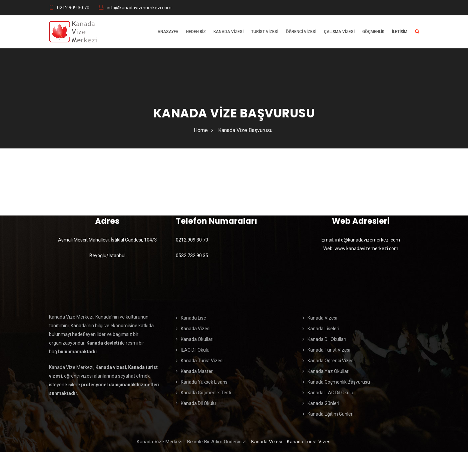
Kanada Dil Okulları (327, 339)
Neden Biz (196, 31)
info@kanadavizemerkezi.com (139, 7)
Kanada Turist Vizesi (202, 360)
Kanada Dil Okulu (198, 403)
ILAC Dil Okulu (195, 350)
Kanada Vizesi (228, 31)
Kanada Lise (193, 318)
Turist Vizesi (264, 31)
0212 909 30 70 (73, 7)
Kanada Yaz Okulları (329, 371)
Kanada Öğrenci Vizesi (331, 360)
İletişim (399, 31)
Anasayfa (167, 31)
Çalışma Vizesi (339, 31)
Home (201, 130)
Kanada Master (197, 371)
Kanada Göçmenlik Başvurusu (339, 382)
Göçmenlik (373, 31)
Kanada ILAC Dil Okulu (330, 392)
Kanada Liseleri (323, 328)
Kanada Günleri (323, 403)
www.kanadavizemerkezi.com (366, 248)
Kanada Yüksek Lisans (204, 382)
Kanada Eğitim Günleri (331, 414)
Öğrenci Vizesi (301, 31)
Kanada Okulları (197, 339)
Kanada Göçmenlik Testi (206, 392)
